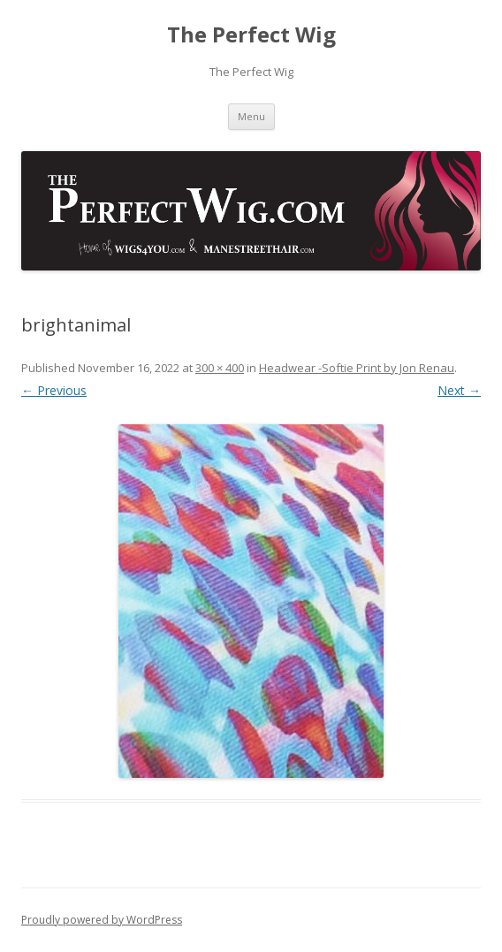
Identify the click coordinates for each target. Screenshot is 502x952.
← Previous (54, 390)
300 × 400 (219, 368)
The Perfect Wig (251, 35)
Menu (251, 116)
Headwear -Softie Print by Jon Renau (356, 368)
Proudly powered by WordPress (101, 919)
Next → (459, 390)
